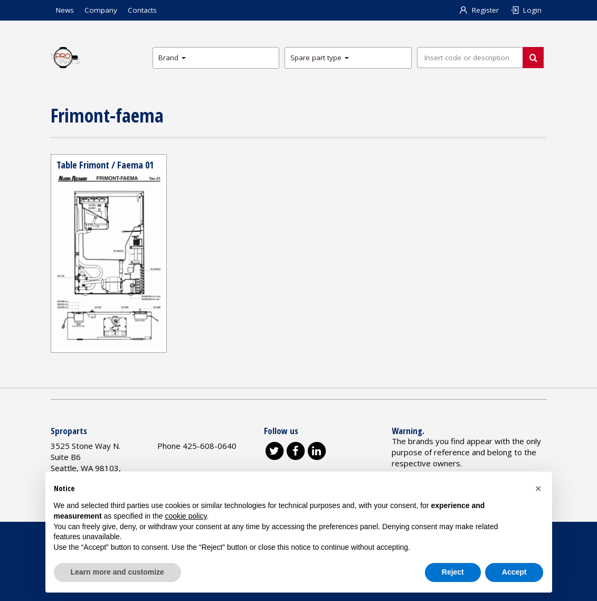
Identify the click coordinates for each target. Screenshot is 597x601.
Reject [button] (453, 572)
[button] (538, 488)
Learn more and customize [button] (117, 572)
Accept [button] (514, 572)
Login (525, 10)
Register (478, 10)
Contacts (142, 10)
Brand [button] (172, 57)
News (65, 10)
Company (100, 10)
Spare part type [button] (319, 57)
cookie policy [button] (185, 516)
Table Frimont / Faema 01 (105, 164)
